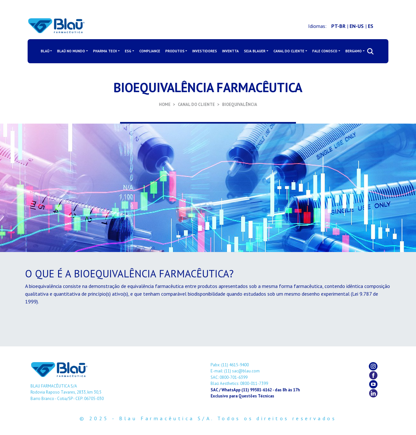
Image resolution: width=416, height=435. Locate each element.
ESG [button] (128, 51)
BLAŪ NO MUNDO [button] (71, 51)
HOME (164, 104)
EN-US (357, 26)
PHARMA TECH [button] (105, 51)
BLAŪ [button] (45, 51)
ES (370, 26)
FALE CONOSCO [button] (324, 51)
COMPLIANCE (149, 51)
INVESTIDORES (204, 51)
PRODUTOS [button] (175, 51)
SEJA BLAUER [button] (254, 51)
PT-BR (338, 26)
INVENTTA (230, 51)
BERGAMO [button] (353, 51)
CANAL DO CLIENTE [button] (288, 51)
